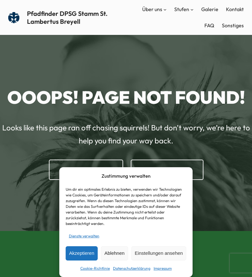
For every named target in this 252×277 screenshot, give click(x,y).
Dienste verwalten (84, 236)
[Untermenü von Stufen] (192, 9)
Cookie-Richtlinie (95, 268)
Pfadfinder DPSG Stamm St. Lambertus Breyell (67, 17)
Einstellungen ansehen (159, 253)
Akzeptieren (81, 253)
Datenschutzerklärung (131, 268)
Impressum (163, 268)
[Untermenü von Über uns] (165, 9)
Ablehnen (114, 253)
